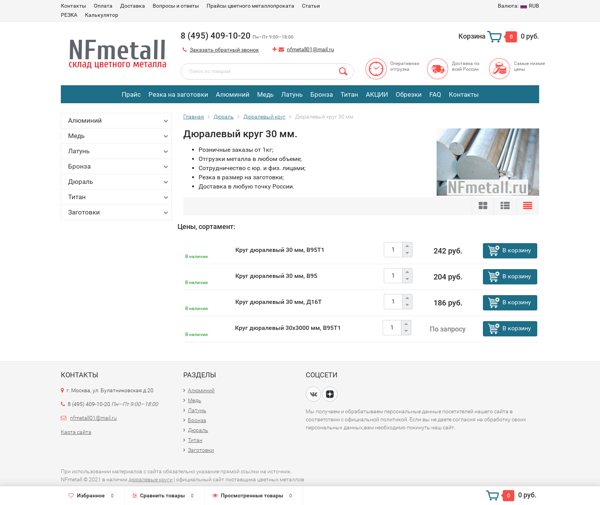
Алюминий (232, 94)
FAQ (435, 94)
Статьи (311, 6)
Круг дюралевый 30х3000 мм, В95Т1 (288, 327)
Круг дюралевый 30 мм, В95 (276, 275)
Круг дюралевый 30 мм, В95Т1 (279, 249)
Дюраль (119, 182)
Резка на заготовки (178, 94)
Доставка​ (132, 6)
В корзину (516, 250)
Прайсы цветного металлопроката (250, 6)
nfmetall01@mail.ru (310, 49)
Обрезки (409, 94)
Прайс (131, 94)
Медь (265, 94)
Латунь (292, 94)
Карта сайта (76, 432)
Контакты (73, 6)
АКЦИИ (377, 94)
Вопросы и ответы (176, 6)
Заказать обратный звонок (224, 50)
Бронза (321, 94)
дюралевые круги (151, 479)
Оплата (103, 6)
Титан (349, 94)
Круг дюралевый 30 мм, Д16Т (278, 301)
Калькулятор (101, 15)
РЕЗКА (69, 15)
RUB (518, 6)
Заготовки (119, 212)
